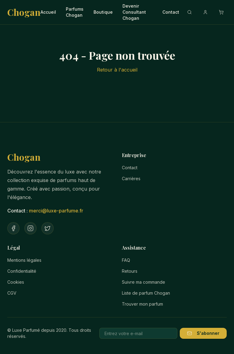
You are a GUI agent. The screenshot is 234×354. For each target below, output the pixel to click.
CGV (11, 293)
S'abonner (203, 333)
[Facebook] (13, 228)
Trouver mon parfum (142, 304)
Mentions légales (24, 260)
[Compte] (205, 12)
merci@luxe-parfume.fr (56, 211)
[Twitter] (47, 228)
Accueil (48, 12)
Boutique (103, 12)
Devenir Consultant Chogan (134, 12)
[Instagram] (30, 228)
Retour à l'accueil (117, 70)
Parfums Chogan (74, 12)
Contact (170, 12)
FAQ (126, 260)
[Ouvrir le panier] (221, 12)
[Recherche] (189, 12)
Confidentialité (21, 271)
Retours (129, 271)
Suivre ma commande (143, 282)
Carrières (131, 178)
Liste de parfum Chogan (146, 293)
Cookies (15, 282)
